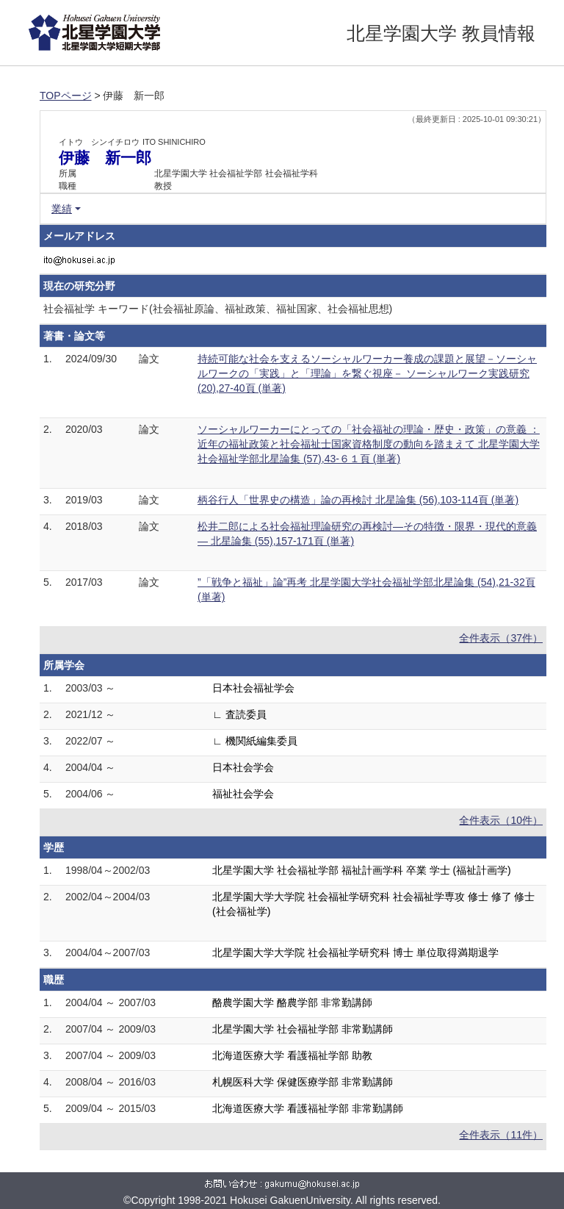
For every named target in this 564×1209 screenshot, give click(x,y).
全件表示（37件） (501, 638)
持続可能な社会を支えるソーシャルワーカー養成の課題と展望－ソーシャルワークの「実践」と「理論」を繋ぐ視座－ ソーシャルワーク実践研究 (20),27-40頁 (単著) (367, 373)
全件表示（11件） (501, 1135)
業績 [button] (61, 209)
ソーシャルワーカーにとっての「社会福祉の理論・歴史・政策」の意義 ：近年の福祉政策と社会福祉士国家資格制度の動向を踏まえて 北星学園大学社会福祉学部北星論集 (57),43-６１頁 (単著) (369, 443)
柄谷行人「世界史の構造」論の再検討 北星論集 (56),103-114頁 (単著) (358, 500)
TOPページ (66, 95)
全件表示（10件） (501, 820)
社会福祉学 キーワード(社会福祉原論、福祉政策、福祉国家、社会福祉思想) (217, 309)
